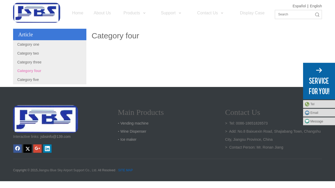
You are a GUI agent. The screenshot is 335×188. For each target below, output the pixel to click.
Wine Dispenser (133, 131)
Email (314, 113)
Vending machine (134, 123)
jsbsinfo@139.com (55, 136)
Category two (28, 53)
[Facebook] (17, 148)
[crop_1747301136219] (45, 119)
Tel (312, 104)
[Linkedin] (47, 148)
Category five (28, 80)
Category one (28, 44)
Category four (29, 71)
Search (317, 14)
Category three (29, 62)
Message (316, 121)
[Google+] (37, 148)
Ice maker (128, 139)
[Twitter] (27, 148)
